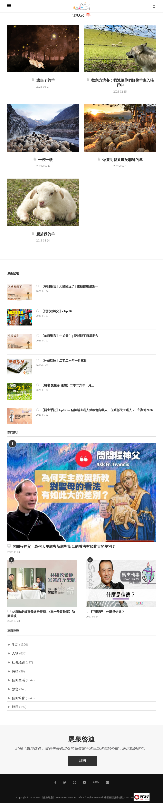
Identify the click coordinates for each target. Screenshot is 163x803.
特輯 (15, 671)
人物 (15, 653)
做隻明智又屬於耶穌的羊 (120, 160)
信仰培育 (18, 697)
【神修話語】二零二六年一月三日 (63, 360)
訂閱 (82, 760)
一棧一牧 (43, 160)
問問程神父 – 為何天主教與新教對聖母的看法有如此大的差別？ (61, 546)
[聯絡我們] (106, 782)
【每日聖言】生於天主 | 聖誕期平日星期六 (69, 336)
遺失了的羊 (43, 80)
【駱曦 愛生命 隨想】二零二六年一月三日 (68, 385)
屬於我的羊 (43, 234)
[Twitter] (65, 782)
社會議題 (18, 662)
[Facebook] (56, 782)
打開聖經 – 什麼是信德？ (104, 611)
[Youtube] (84, 782)
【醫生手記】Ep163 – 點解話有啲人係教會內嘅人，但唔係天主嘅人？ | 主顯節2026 (94, 412)
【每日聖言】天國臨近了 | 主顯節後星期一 (69, 286)
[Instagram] (75, 782)
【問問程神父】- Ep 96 (55, 311)
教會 (15, 689)
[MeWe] (95, 782)
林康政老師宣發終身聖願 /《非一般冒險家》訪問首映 (41, 613)
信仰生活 (18, 680)
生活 (15, 644)
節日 (15, 706)
